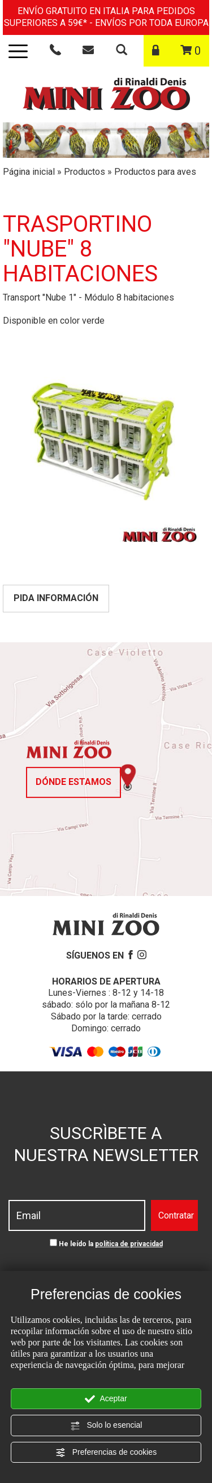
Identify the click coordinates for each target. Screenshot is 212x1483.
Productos (84, 171)
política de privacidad (129, 1244)
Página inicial (29, 171)
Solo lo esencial (106, 1425)
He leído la (111, 1244)
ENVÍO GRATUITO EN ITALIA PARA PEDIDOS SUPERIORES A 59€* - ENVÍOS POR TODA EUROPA (106, 17)
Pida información (56, 598)
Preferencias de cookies (106, 1452)
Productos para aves (155, 171)
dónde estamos (73, 781)
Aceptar (106, 1399)
